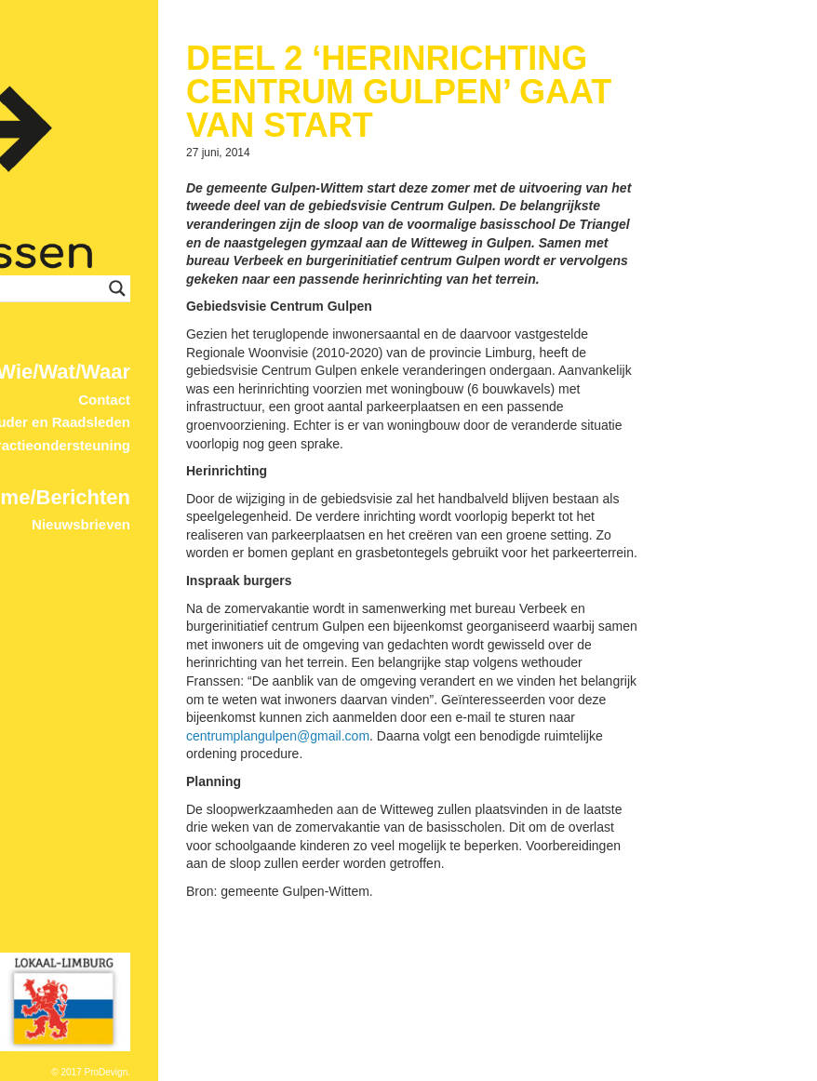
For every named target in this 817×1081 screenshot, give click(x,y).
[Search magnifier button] (346, 215)
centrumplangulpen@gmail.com (495, 860)
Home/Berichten (269, 422)
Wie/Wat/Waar (281, 298)
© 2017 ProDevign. (308, 1072)
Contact (322, 325)
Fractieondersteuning (277, 372)
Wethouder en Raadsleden (260, 348)
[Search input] (257, 215)
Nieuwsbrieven (298, 451)
